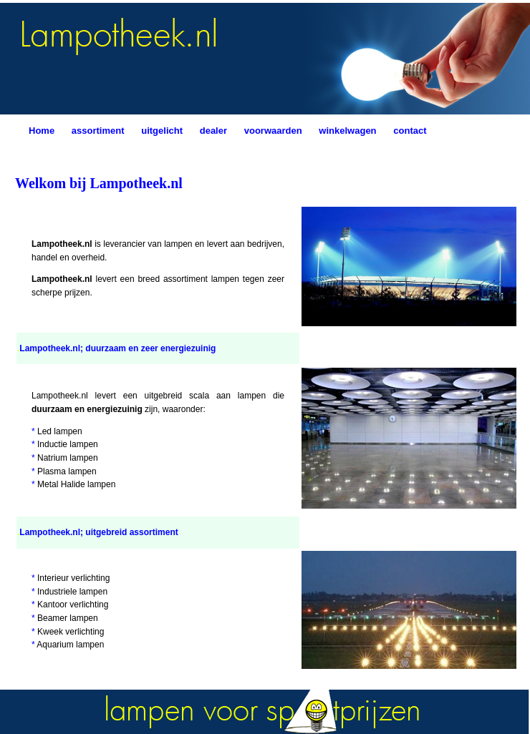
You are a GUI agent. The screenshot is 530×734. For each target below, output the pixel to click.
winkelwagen (347, 130)
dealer (213, 130)
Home (41, 130)
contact (409, 130)
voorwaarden (273, 130)
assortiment (98, 130)
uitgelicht (162, 130)
